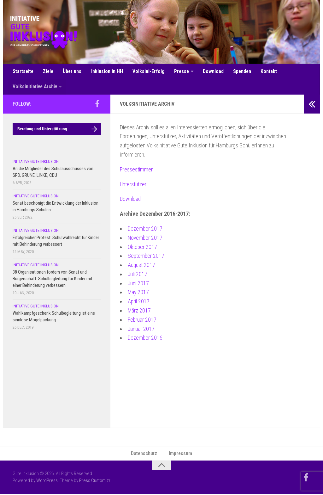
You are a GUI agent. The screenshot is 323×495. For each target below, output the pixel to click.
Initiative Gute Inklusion (36, 162)
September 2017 (146, 257)
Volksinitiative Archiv (35, 87)
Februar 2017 (142, 320)
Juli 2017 (138, 275)
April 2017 (139, 302)
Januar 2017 (141, 329)
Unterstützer (133, 185)
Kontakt (267, 72)
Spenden (240, 72)
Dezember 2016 (145, 339)
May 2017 (139, 293)
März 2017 (139, 311)
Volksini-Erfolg (148, 72)
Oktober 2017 (143, 247)
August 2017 (142, 266)
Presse (180, 72)
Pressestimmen (137, 170)
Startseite (23, 72)
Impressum (181, 455)
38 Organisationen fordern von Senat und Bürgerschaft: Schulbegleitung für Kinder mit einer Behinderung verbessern (52, 279)
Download (212, 72)
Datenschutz (144, 455)
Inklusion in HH (107, 72)
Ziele (49, 72)
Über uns (72, 72)
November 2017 (145, 238)
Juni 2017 (138, 284)
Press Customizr (94, 482)
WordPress (47, 482)
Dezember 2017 (145, 229)
